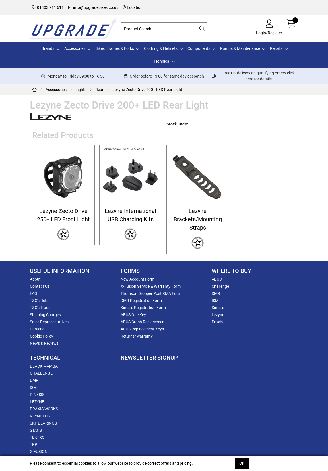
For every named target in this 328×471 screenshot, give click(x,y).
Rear (99, 89)
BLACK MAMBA (44, 366)
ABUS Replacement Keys (142, 329)
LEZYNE (37, 401)
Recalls (276, 48)
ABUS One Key (133, 314)
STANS (36, 430)
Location (133, 7)
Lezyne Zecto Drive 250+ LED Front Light (63, 215)
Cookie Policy (41, 336)
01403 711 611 (48, 7)
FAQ (33, 293)
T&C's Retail (40, 300)
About (35, 279)
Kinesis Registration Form (143, 307)
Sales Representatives (49, 322)
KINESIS (37, 394)
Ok (241, 463)
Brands (48, 48)
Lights (80, 89)
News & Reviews (44, 343)
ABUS (217, 279)
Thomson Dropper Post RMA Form (151, 293)
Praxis (217, 322)
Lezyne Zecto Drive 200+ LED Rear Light (147, 89)
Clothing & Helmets (161, 48)
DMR (216, 293)
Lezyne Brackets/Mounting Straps (198, 219)
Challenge (220, 286)
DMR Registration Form (141, 300)
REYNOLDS (40, 416)
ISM (215, 300)
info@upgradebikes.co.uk (93, 7)
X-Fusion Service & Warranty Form (151, 286)
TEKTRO (37, 437)
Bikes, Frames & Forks (114, 48)
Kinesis (218, 307)
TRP (33, 444)
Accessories (74, 48)
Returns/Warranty (137, 336)
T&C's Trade (40, 307)
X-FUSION (39, 451)
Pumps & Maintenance (240, 48)
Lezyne (218, 314)
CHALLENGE (41, 373)
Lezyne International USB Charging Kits (130, 215)
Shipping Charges (45, 314)
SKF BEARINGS (43, 423)
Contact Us (39, 286)
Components (198, 48)
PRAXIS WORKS (44, 409)
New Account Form (137, 279)
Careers (37, 329)
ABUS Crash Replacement (143, 322)
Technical (162, 61)
